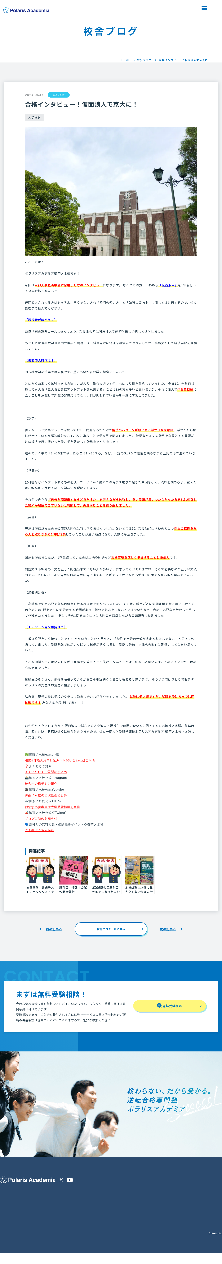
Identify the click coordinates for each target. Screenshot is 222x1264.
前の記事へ (54, 929)
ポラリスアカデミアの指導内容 (18, 1194)
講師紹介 (5, 1220)
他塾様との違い (46, 1194)
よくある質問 (45, 1211)
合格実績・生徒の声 (12, 1229)
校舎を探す (98, 8)
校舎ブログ (144, 60)
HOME (125, 60)
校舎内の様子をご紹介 (41, 783)
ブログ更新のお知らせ (41, 818)
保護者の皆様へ (9, 1211)
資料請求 (179, 8)
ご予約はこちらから (39, 830)
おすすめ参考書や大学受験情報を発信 (52, 807)
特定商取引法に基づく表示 (85, 1194)
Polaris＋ (62, 1221)
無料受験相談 (138, 8)
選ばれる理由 (8, 1203)
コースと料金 (45, 1203)
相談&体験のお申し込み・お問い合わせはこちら (60, 760)
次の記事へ (168, 929)
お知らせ (61, 1194)
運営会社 (74, 1204)
